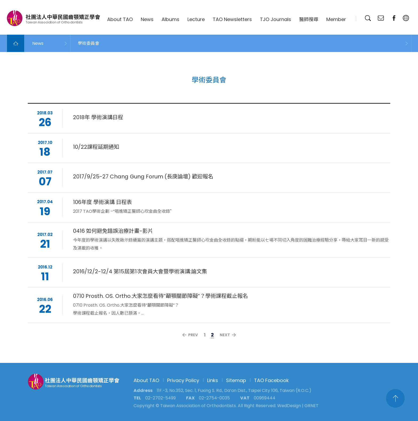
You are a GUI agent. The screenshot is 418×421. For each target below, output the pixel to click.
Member (336, 19)
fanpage (394, 18)
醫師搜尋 (308, 19)
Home (15, 43)
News (147, 19)
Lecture (196, 19)
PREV (193, 335)
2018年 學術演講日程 (98, 118)
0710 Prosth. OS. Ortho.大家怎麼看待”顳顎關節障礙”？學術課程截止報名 (160, 296)
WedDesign (289, 406)
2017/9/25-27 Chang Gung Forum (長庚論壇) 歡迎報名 (143, 177)
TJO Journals (275, 19)
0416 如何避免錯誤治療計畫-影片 (113, 231)
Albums (170, 19)
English (406, 18)
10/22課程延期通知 (96, 147)
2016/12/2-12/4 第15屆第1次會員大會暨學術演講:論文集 (140, 272)
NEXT (225, 335)
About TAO (120, 19)
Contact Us (381, 18)
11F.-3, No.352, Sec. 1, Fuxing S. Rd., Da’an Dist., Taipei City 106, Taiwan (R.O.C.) (234, 390)
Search (368, 18)
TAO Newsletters (232, 19)
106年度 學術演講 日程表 (102, 203)
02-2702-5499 (160, 398)
